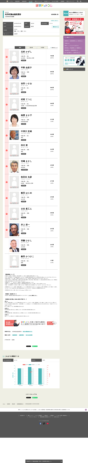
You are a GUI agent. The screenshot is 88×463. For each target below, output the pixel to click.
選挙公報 (55, 26)
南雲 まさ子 (33, 116)
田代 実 (33, 146)
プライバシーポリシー (33, 416)
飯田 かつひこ (33, 257)
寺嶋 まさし (33, 162)
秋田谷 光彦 (33, 178)
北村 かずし (33, 52)
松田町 (13, 339)
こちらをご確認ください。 (32, 295)
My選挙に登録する (54, 20)
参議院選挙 (24, 1)
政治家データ (47, 1)
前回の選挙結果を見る (27, 331)
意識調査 (62, 1)
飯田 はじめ (33, 194)
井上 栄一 (33, 225)
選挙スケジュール (38, 1)
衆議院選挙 (17, 1)
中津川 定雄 (33, 132)
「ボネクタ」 (39, 286)
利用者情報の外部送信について (45, 416)
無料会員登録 (35, 461)
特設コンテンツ (70, 1)
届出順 (31, 47)
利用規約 (52, 415)
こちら (22, 290)
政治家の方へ (22, 415)
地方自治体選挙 (29, 335)
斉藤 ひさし (33, 241)
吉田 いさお (33, 84)
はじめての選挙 (55, 1)
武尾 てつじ (33, 100)
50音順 (42, 47)
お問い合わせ (56, 416)
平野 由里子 (33, 68)
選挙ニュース (30, 415)
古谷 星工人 (33, 209)
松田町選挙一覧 (54, 14)
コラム (11, 1)
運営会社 (46, 415)
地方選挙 (30, 1)
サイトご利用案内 (38, 415)
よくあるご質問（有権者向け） (62, 415)
